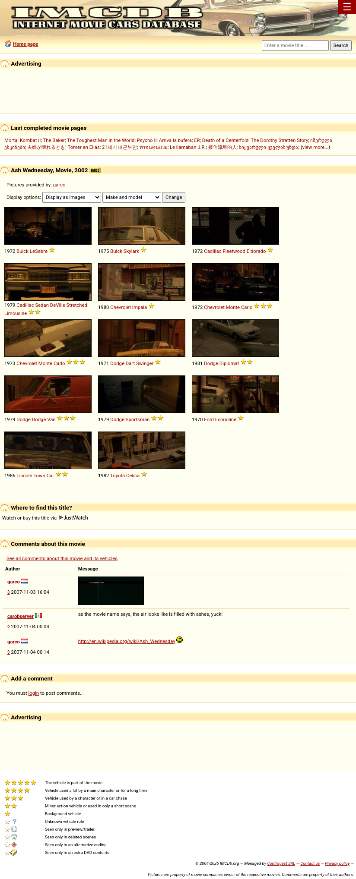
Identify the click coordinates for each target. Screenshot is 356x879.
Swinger (144, 363)
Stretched (76, 305)
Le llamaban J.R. (188, 147)
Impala (139, 307)
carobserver (20, 616)
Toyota (117, 476)
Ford (209, 419)
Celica (133, 476)
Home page (25, 44)
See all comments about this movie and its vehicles (62, 558)
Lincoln (24, 476)
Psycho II (147, 140)
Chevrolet (120, 307)
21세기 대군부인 (119, 147)
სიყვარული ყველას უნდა (269, 147)
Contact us (310, 863)
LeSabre (39, 251)
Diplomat (229, 363)
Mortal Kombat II (22, 140)
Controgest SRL (281, 863)
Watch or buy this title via (45, 518)
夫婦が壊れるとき (46, 147)
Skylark (131, 251)
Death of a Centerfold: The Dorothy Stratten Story (255, 140)
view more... (315, 147)
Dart (130, 363)
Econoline (225, 419)
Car (50, 476)
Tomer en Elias (83, 147)
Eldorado (256, 251)
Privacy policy (337, 863)
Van (51, 419)
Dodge (117, 363)
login (34, 693)
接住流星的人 (222, 147)
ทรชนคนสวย (154, 147)
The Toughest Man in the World (101, 140)
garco (59, 185)
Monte (233, 307)
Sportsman (138, 419)
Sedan (42, 305)
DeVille (57, 305)
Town (39, 476)
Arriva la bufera (175, 140)
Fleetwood (233, 251)
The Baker (54, 140)
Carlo (247, 307)
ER (197, 140)
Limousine (15, 313)
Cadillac (212, 251)
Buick (22, 251)
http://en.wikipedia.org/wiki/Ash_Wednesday (126, 641)
